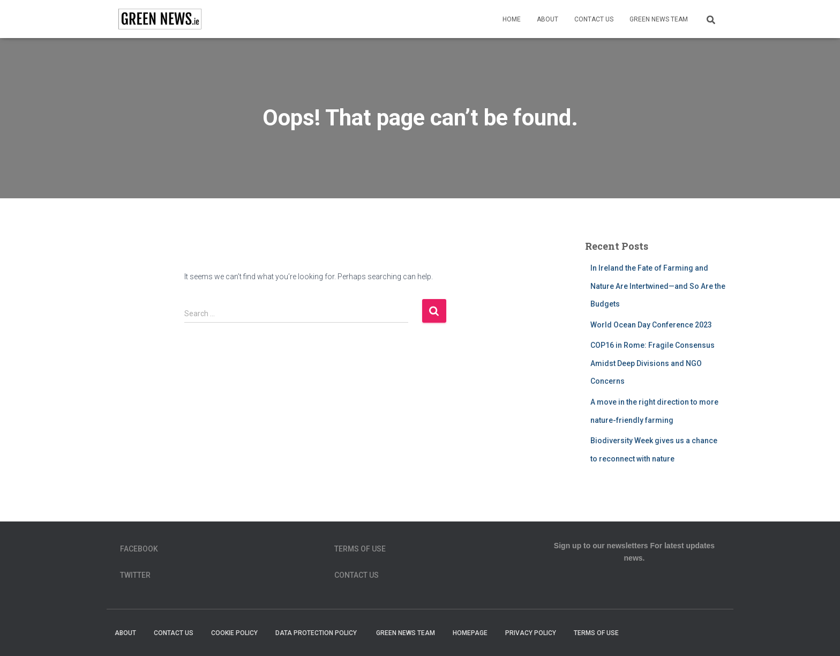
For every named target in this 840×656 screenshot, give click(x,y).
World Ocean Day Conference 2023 (651, 324)
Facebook (139, 549)
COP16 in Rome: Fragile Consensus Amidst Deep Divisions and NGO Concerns (652, 363)
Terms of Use (360, 549)
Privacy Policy (530, 633)
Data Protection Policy (316, 633)
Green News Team (658, 19)
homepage (470, 633)
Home (511, 19)
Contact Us (593, 19)
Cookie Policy (234, 633)
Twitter (135, 575)
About (547, 19)
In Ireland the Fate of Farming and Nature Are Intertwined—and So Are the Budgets (657, 286)
